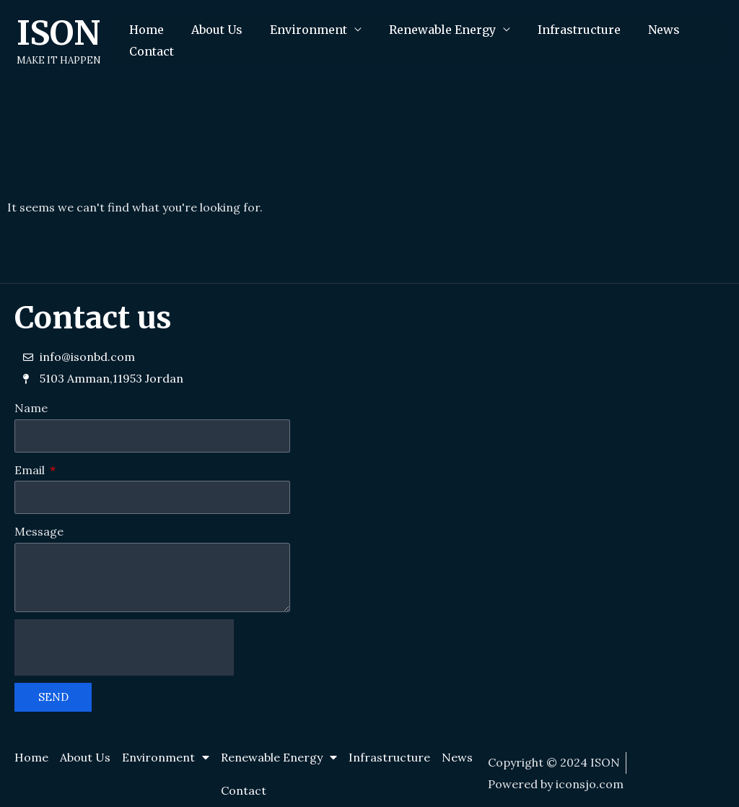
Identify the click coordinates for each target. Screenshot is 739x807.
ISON (58, 33)
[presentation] (124, 647)
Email (31, 470)
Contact (149, 51)
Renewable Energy (427, 29)
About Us (210, 29)
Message (39, 531)
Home (144, 29)
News (640, 29)
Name (31, 408)
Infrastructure (559, 29)
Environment (297, 29)
